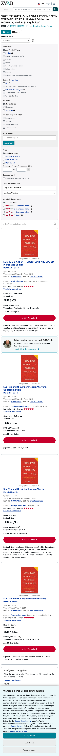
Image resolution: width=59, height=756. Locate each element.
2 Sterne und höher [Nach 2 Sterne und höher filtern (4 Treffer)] (18, 206)
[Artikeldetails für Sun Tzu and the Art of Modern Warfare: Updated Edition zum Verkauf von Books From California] (29, 368)
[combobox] (32, 9)
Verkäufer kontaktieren (12, 289)
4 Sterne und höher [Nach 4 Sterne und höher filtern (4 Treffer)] (18, 212)
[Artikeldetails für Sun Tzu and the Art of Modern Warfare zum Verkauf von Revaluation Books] (29, 580)
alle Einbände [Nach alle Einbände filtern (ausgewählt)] (9, 104)
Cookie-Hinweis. (17, 726)
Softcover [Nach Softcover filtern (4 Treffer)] (9, 110)
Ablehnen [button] (29, 743)
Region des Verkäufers (12, 188)
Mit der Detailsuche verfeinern (39, 26)
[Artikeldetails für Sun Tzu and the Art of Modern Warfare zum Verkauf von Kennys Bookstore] (29, 471)
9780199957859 (17, 26)
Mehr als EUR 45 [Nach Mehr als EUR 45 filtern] (11, 163)
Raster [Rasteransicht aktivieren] (16, 32)
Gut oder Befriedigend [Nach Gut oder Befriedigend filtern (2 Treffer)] (14, 89)
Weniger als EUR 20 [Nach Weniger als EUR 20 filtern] (12, 156)
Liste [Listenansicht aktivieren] (6, 32)
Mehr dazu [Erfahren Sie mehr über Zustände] (14, 80)
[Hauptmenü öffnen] (5, 9)
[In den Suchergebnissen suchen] (29, 224)
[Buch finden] (55, 9)
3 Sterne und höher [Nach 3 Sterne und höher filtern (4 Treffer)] (18, 209)
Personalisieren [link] (29, 750)
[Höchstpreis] (21, 170)
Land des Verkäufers (11, 193)
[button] (55, 224)
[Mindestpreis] (7, 170)
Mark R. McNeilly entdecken (27, 349)
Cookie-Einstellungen (23, 721)
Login (48, 4)
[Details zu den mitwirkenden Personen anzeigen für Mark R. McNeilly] (11, 268)
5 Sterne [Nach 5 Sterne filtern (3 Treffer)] (14, 215)
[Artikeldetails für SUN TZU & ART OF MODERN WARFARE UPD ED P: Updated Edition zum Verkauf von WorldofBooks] (29, 243)
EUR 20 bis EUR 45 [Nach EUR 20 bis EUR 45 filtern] (12, 160)
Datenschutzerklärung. (18, 731)
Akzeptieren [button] (29, 735)
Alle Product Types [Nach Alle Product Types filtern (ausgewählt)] (12, 50)
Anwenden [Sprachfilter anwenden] (9, 143)
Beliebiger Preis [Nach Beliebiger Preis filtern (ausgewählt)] (10, 153)
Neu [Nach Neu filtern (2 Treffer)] (7, 83)
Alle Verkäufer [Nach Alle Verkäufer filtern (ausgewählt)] (11, 202)
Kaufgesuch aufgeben (12, 680)
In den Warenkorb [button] (29, 318)
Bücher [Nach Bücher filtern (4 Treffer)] (8, 53)
